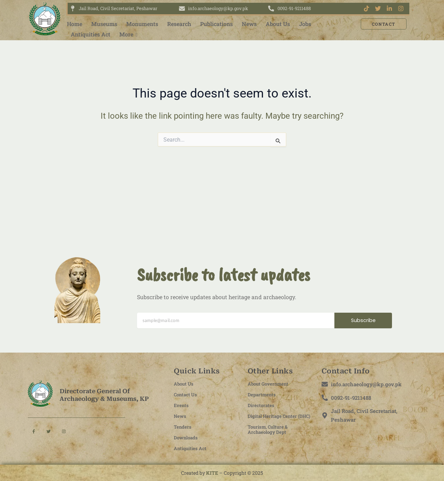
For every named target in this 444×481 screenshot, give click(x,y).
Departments (263, 394)
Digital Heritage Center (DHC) (276, 418)
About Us (278, 23)
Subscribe (363, 320)
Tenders (184, 426)
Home (74, 23)
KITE (212, 473)
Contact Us (187, 394)
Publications (216, 23)
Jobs (305, 23)
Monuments (142, 23)
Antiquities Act (90, 34)
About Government (271, 383)
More (126, 34)
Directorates (262, 405)
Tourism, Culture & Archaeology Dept (270, 434)
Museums (104, 23)
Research (179, 23)
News (249, 23)
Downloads (187, 437)
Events (182, 405)
